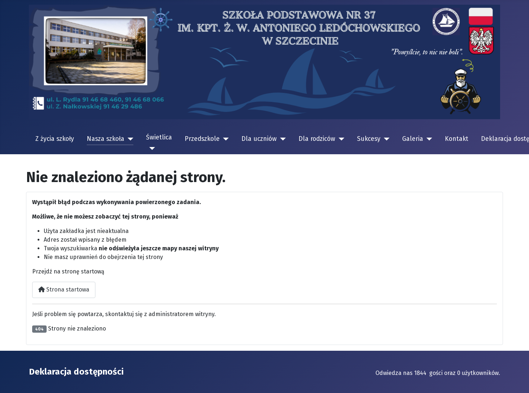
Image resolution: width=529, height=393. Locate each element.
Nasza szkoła (105, 139)
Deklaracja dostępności (76, 372)
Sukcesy (368, 139)
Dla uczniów (259, 139)
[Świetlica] (150, 148)
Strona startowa (63, 289)
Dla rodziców (316, 139)
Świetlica (159, 137)
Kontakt (456, 139)
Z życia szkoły (54, 139)
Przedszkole (202, 139)
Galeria (412, 139)
